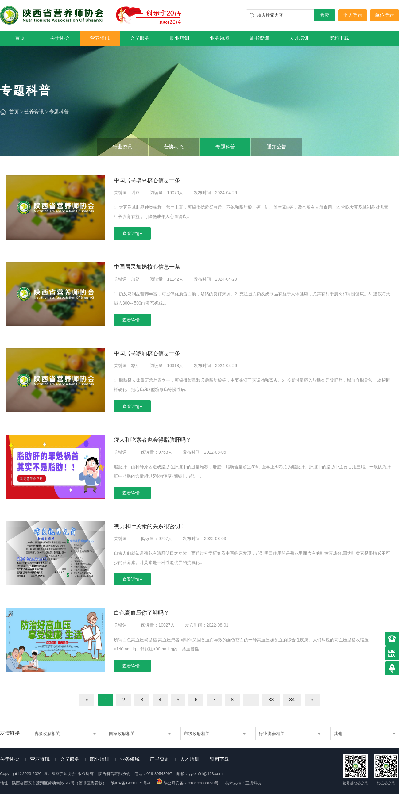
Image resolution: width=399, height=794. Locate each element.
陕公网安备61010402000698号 (187, 783)
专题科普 (59, 111)
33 (271, 699)
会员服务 (139, 38)
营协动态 (174, 146)
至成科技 (253, 783)
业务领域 (219, 38)
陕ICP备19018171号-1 (131, 783)
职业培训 (179, 38)
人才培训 (299, 38)
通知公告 (276, 146)
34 (292, 699)
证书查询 (259, 38)
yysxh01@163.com (205, 773)
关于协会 (60, 38)
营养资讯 (100, 38)
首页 (20, 38)
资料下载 (339, 38)
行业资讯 (122, 146)
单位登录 (384, 15)
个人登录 (352, 15)
